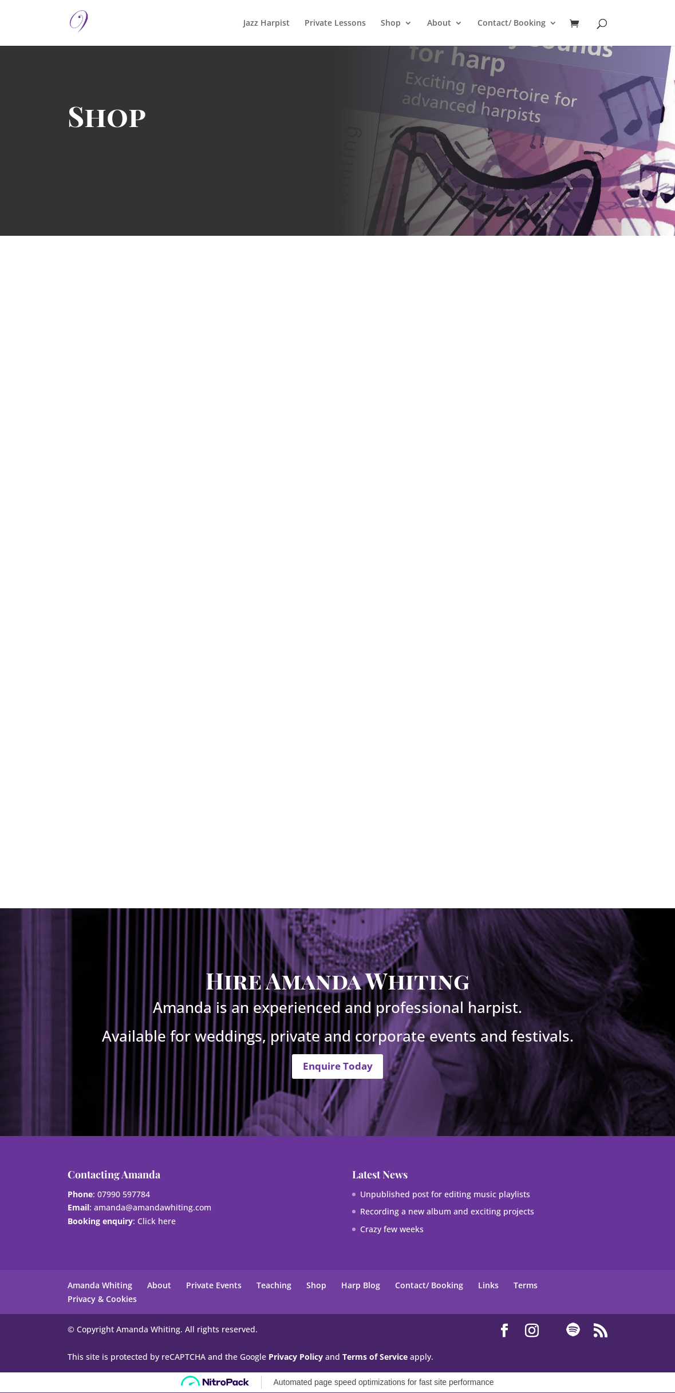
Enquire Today (338, 1066)
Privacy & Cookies (102, 1299)
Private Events (214, 1285)
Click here (156, 1221)
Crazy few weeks (392, 1229)
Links (488, 1285)
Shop (391, 23)
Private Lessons (335, 23)
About (439, 23)
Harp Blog (360, 1285)
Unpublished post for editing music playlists (445, 1194)
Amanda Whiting (100, 1285)
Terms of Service (375, 1357)
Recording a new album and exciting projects (447, 1211)
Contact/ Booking (511, 23)
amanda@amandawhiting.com (152, 1207)
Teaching (273, 1285)
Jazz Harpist (266, 23)
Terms (526, 1285)
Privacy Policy (296, 1357)
